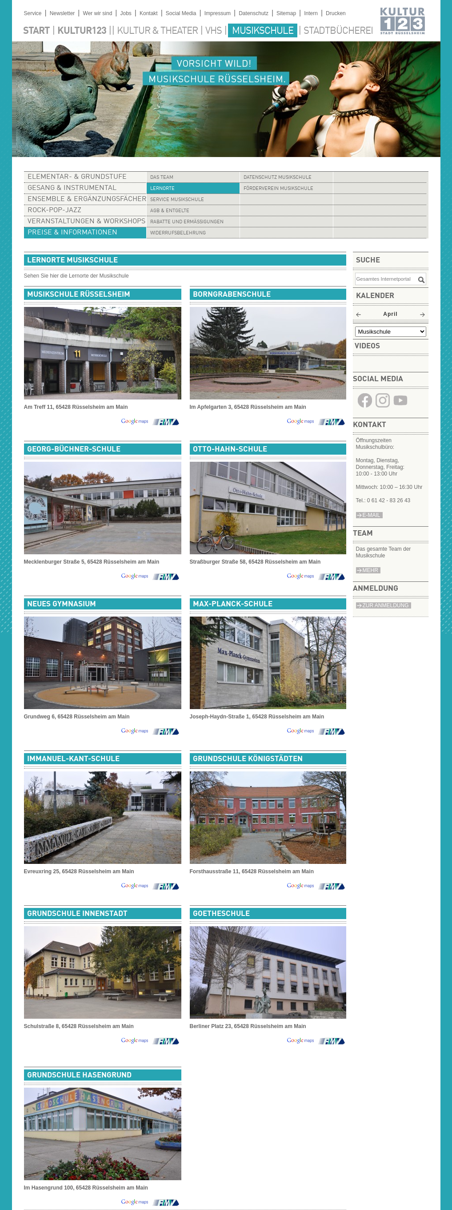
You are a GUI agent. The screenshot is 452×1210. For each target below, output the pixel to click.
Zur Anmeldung (386, 605)
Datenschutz (253, 13)
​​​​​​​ (365, 406)
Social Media (181, 13)
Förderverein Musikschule (278, 188)
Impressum (217, 13)
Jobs (125, 13)
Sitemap (286, 13)
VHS (213, 31)
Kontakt (149, 13)
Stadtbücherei (338, 31)
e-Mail (371, 515)
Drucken (336, 13)
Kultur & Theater (157, 31)
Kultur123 (81, 31)
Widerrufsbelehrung (178, 233)
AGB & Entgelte (169, 211)
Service (33, 13)
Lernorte (162, 188)
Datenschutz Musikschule (278, 177)
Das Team (161, 177)
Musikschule (262, 31)
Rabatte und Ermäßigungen (187, 222)
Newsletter (62, 13)
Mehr (370, 570)
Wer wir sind (97, 13)
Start (36, 31)
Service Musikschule (177, 200)
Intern (311, 13)
